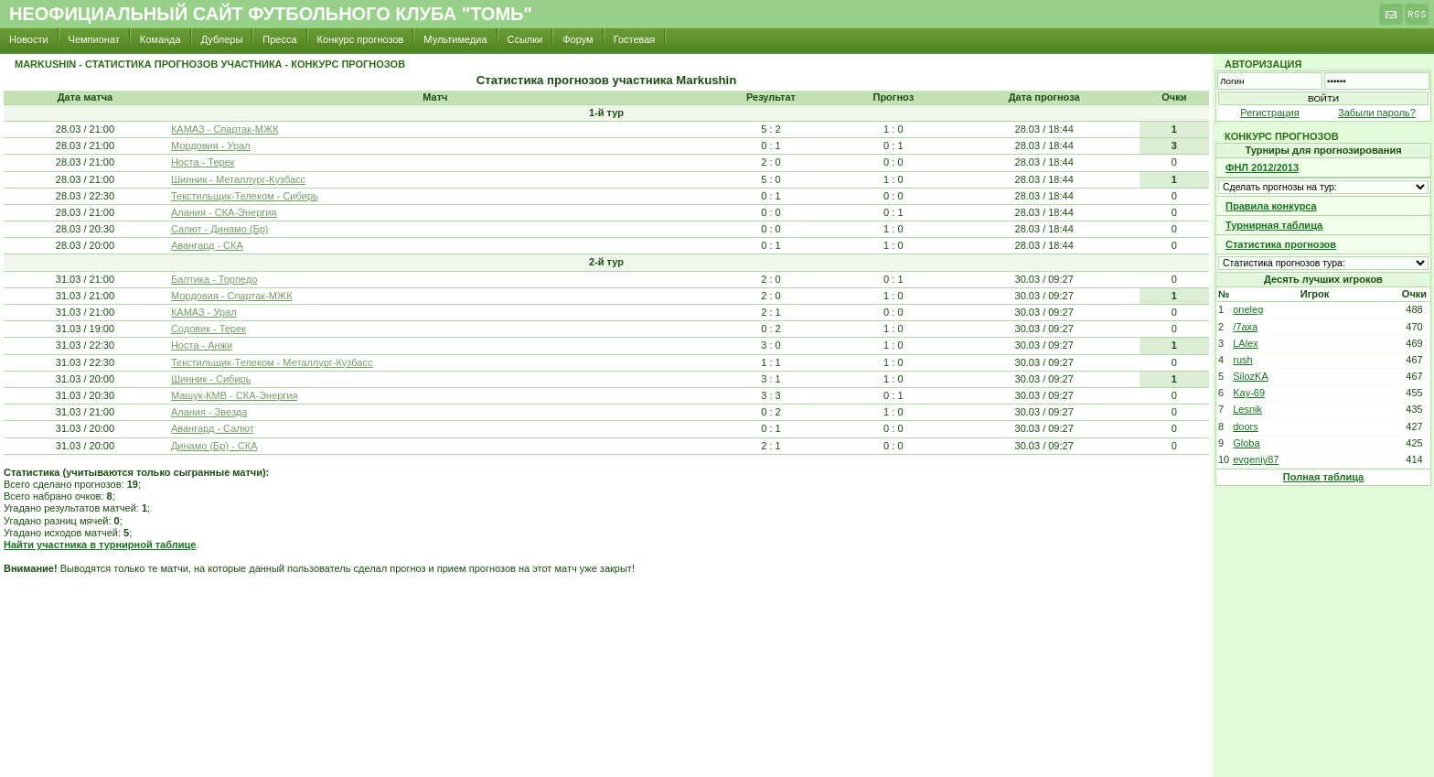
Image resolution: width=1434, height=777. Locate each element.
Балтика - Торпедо (214, 279)
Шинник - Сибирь (211, 378)
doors (1245, 426)
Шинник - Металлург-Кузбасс (238, 179)
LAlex (1245, 343)
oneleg (1248, 309)
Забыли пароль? (1377, 112)
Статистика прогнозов (1280, 244)
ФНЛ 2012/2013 (1262, 167)
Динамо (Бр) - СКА (214, 445)
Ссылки (525, 39)
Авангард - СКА (207, 245)
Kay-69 (1249, 392)
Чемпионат (94, 39)
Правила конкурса (1271, 205)
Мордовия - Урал (211, 145)
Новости (28, 39)
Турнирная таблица (1273, 225)
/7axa (1245, 326)
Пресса (279, 39)
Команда (160, 39)
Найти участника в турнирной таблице (100, 544)
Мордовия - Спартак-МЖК (232, 295)
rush (1242, 359)
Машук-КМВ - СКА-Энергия (234, 395)
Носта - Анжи (201, 345)
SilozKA (1250, 376)
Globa (1246, 442)
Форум (577, 39)
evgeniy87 (1256, 459)
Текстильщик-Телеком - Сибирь (244, 195)
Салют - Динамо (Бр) (220, 228)
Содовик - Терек (208, 328)
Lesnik (1247, 409)
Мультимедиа (455, 39)
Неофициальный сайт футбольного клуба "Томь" (270, 14)
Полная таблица (1323, 476)
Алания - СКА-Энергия (224, 212)
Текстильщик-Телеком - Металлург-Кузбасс (272, 362)
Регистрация (1269, 112)
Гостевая (635, 39)
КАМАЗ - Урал (204, 312)
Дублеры (222, 39)
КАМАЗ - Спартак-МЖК (225, 129)
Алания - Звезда (209, 411)
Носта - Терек (203, 161)
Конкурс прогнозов (360, 39)
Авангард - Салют (212, 428)
